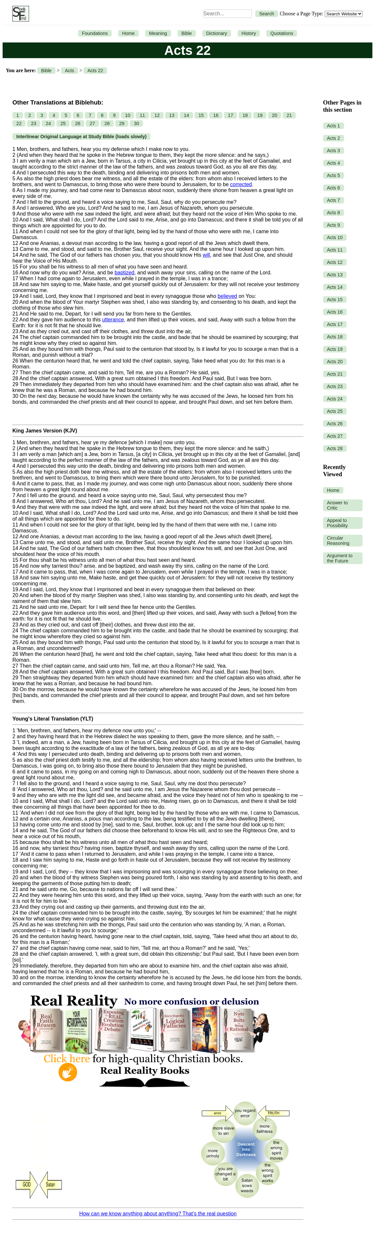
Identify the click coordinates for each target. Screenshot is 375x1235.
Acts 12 (335, 262)
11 (142, 115)
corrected (241, 184)
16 (215, 115)
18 (245, 115)
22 (19, 123)
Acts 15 (335, 299)
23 (33, 123)
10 (127, 115)
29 (121, 123)
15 (201, 115)
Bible (186, 33)
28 (107, 123)
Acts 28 (335, 448)
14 (186, 115)
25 (63, 123)
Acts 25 (335, 411)
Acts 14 (335, 287)
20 (274, 115)
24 (48, 123)
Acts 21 (335, 374)
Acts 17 (335, 324)
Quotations (281, 33)
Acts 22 (95, 70)
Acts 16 (335, 312)
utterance (113, 319)
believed (227, 296)
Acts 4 (333, 163)
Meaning (158, 33)
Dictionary (216, 33)
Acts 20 (335, 361)
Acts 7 (333, 200)
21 (289, 115)
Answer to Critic (337, 505)
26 (77, 123)
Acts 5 (333, 175)
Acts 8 (333, 212)
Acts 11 (335, 249)
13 (171, 115)
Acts (69, 70)
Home (128, 33)
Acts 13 (335, 274)
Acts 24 (335, 398)
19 (259, 115)
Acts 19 (335, 349)
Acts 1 (333, 125)
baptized (124, 272)
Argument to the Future (339, 558)
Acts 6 (333, 187)
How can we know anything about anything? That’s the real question (158, 1213)
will (206, 255)
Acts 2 (333, 138)
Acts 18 (335, 336)
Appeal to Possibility (337, 523)
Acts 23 (335, 386)
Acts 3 (333, 150)
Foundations (95, 33)
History (249, 33)
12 (157, 115)
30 (136, 123)
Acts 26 (335, 423)
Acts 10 (335, 237)
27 (92, 123)
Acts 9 (333, 225)
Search (266, 13)
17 (230, 115)
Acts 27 (335, 436)
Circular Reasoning (338, 540)
